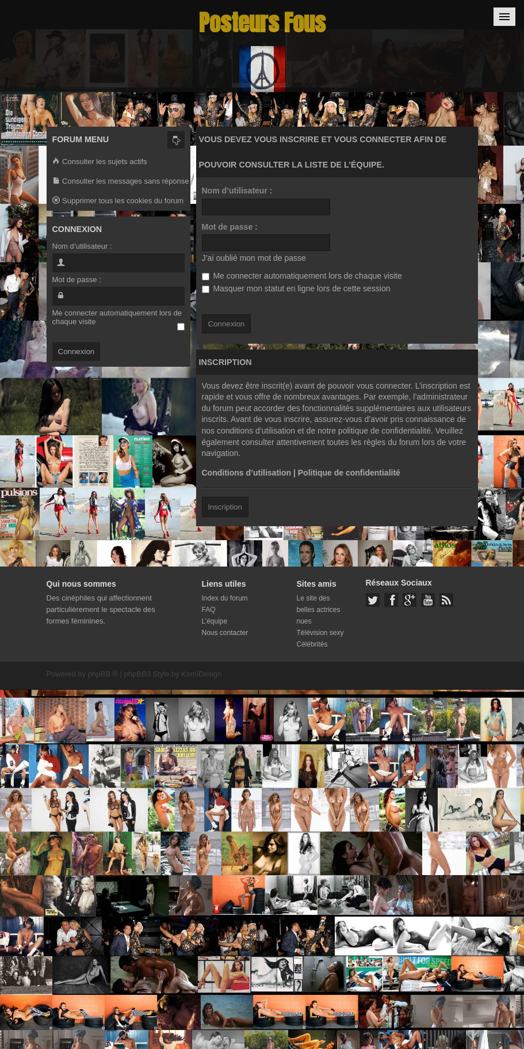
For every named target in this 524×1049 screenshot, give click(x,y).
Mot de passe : (230, 226)
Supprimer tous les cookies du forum (118, 201)
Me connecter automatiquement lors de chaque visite (302, 275)
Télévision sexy (320, 633)
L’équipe (215, 621)
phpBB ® (103, 674)
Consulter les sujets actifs (99, 162)
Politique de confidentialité (349, 472)
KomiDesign (201, 674)
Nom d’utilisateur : (237, 190)
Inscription (225, 507)
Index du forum (225, 598)
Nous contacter (225, 633)
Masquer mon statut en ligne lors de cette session (296, 288)
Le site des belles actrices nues (319, 609)
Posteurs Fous (262, 23)
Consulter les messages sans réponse (120, 182)
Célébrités (312, 644)
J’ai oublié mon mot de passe (254, 258)
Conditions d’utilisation (247, 472)
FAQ (209, 610)
